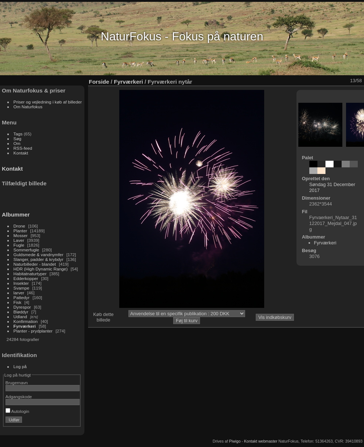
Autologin (17, 411)
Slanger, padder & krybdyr (38, 259)
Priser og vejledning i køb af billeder (48, 101)
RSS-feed (23, 148)
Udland (20, 316)
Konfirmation (26, 321)
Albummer (16, 214)
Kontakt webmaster (260, 441)
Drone (19, 226)
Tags (18, 133)
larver (19, 292)
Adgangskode (19, 396)
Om (17, 143)
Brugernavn (17, 382)
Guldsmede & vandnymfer (38, 254)
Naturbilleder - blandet (35, 264)
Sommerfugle (26, 249)
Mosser (21, 235)
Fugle (19, 245)
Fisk (18, 302)
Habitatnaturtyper (30, 273)
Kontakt (21, 152)
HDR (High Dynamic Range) (41, 268)
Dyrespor (22, 307)
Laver (19, 240)
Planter (20, 230)
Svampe (21, 288)
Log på (20, 366)
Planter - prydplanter (33, 330)
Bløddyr (21, 311)
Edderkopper (26, 278)
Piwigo (234, 441)
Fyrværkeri (25, 326)
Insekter (21, 283)
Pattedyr (22, 297)
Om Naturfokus (28, 106)
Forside (99, 82)
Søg (18, 138)
